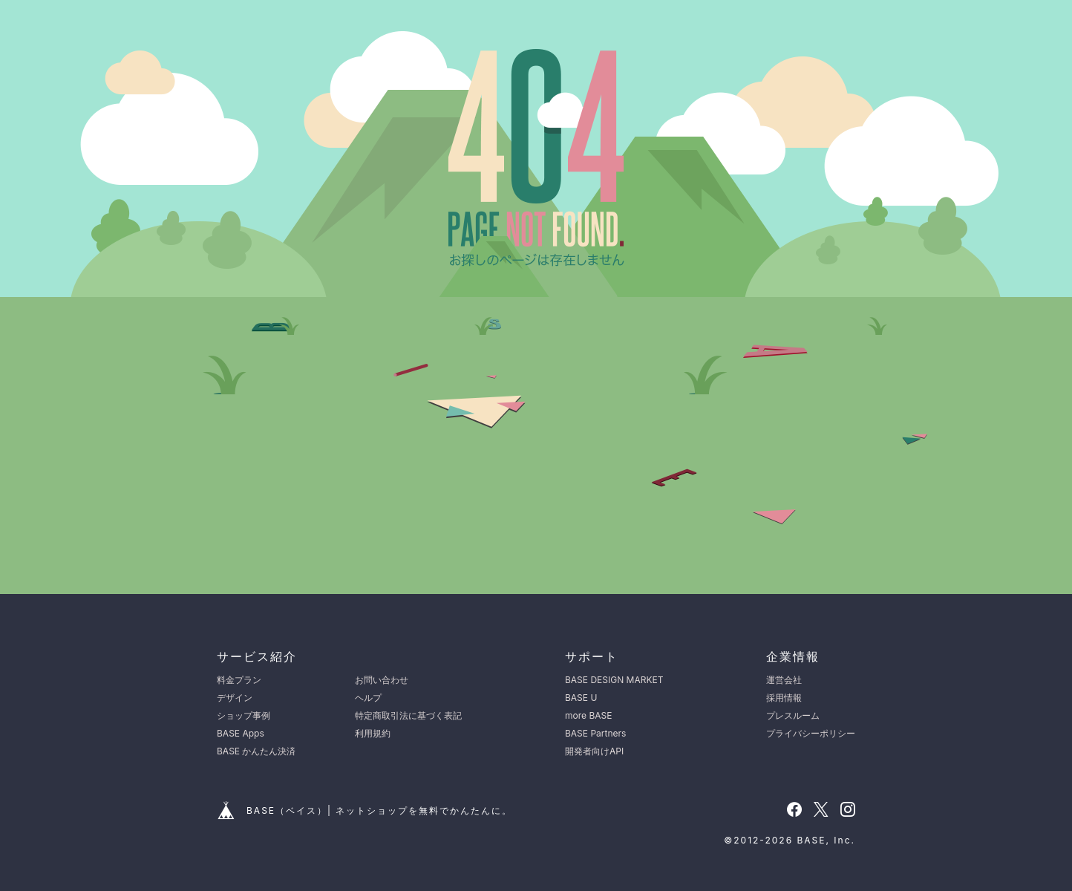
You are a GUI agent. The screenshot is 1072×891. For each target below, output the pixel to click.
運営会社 (784, 679)
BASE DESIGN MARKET (614, 679)
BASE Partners (595, 733)
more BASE (588, 715)
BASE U (581, 697)
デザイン (234, 697)
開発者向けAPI (594, 751)
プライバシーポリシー (810, 733)
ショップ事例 (243, 715)
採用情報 (784, 697)
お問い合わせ (381, 679)
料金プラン (239, 679)
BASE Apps (240, 733)
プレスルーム (793, 715)
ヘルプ (368, 697)
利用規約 (372, 733)
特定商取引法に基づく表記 (408, 715)
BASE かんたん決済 (256, 751)
